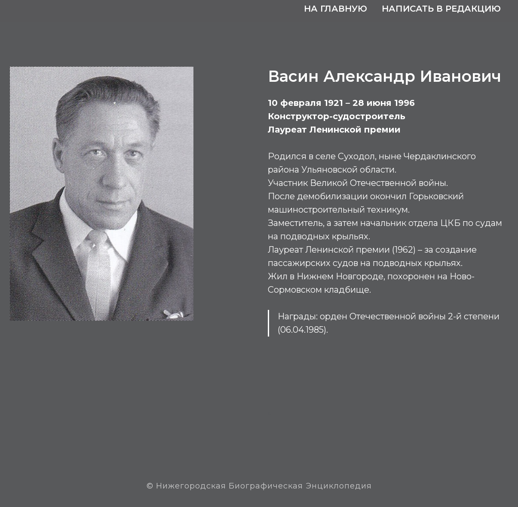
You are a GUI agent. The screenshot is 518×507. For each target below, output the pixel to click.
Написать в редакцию (441, 8)
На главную (335, 8)
